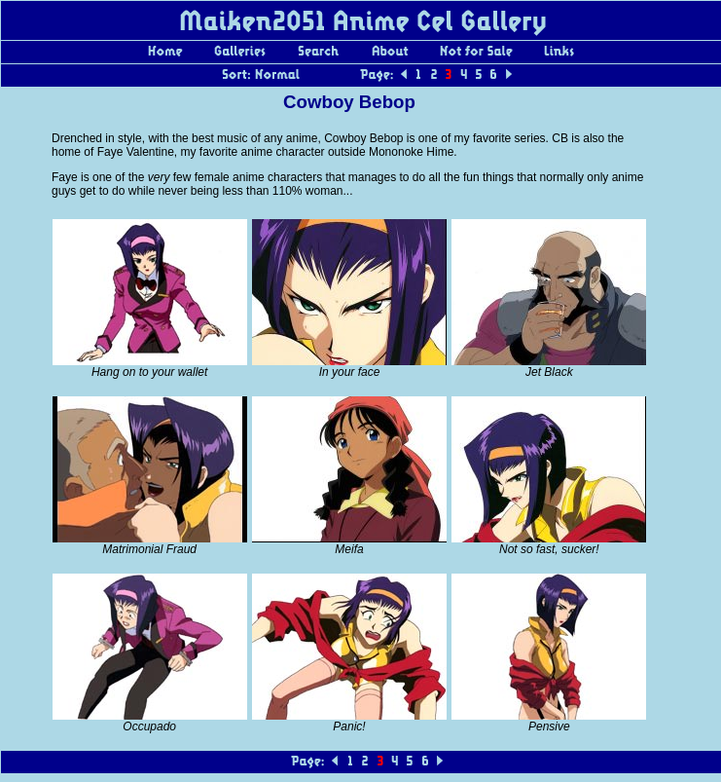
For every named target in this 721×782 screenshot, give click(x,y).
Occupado (149, 726)
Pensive (549, 726)
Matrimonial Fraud (149, 549)
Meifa (349, 549)
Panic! (349, 726)
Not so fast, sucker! (549, 549)
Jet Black (549, 372)
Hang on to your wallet (149, 372)
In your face (349, 372)
